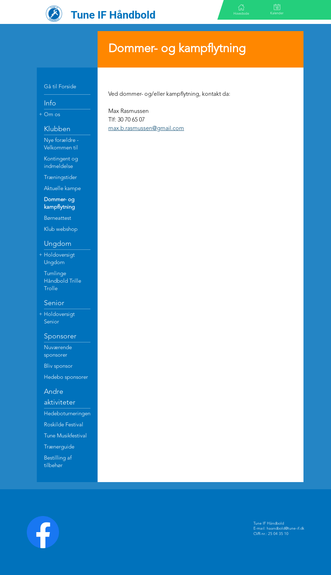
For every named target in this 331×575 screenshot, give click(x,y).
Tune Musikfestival (65, 436)
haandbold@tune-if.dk (285, 529)
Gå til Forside (60, 87)
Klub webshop (61, 229)
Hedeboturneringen (67, 414)
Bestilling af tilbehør (57, 462)
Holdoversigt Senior (59, 318)
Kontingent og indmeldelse (61, 163)
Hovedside (241, 9)
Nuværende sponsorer (58, 351)
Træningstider (60, 177)
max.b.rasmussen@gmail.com (146, 129)
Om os (52, 115)
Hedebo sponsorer (66, 377)
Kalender (276, 9)
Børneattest (57, 218)
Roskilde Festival (63, 425)
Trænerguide (59, 447)
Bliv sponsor (58, 366)
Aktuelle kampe (62, 189)
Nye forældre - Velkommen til (61, 144)
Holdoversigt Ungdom (59, 259)
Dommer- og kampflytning (59, 203)
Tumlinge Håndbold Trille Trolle (62, 281)
